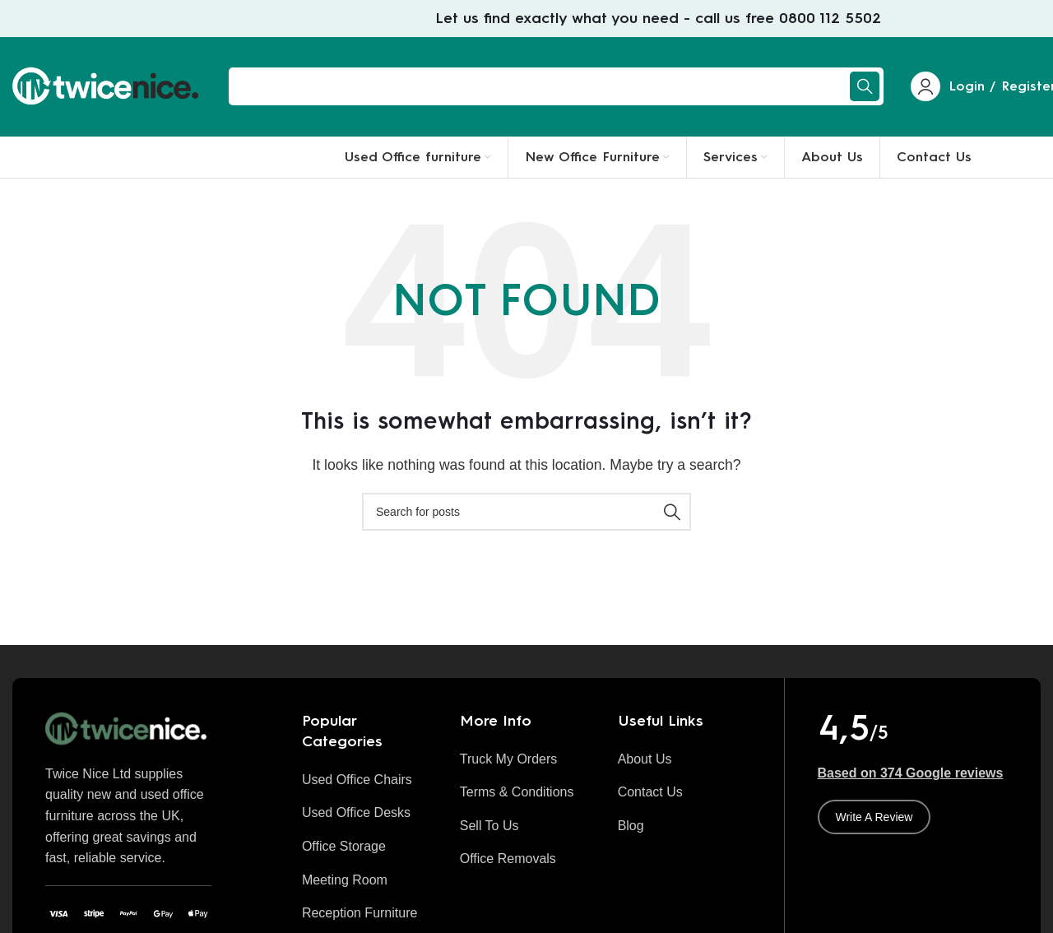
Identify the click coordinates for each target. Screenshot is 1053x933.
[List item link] (368, 780)
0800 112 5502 (830, 18)
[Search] (556, 86)
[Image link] (128, 728)
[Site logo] (108, 85)
